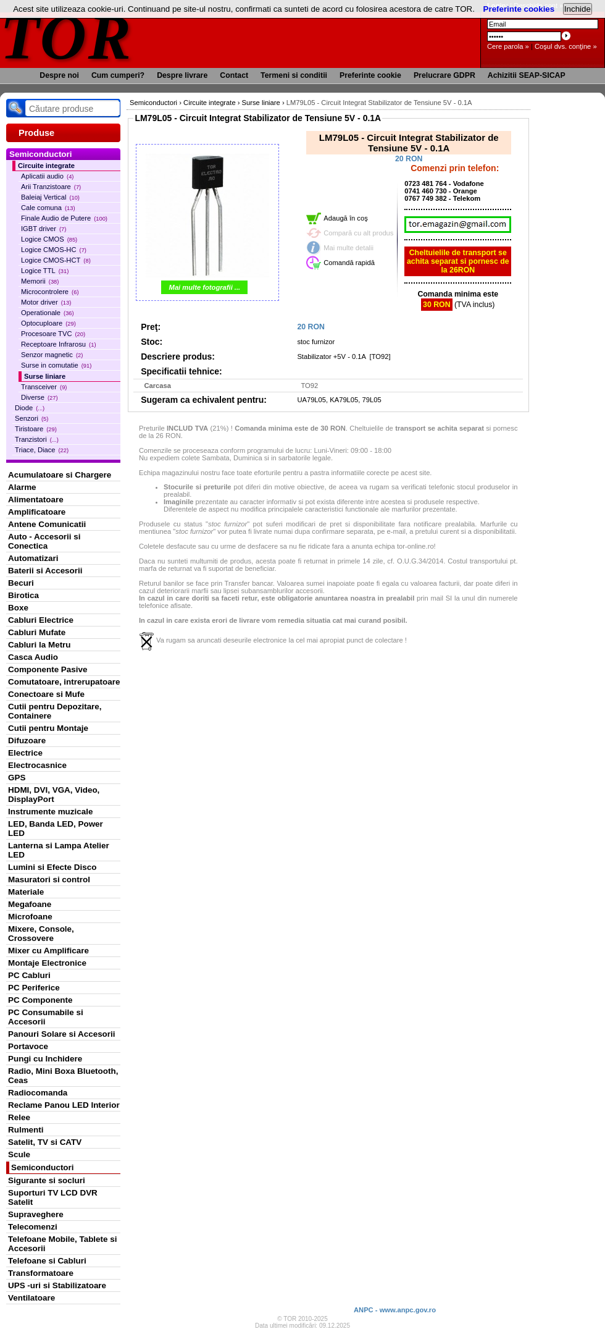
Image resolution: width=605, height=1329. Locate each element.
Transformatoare (40, 1273)
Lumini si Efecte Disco (52, 867)
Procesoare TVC (53, 333)
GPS (16, 777)
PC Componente (40, 1000)
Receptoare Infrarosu (58, 344)
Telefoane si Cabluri (47, 1260)
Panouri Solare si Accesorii (61, 1034)
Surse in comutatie (56, 365)
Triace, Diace (42, 450)
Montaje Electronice (47, 963)
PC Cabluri (29, 975)
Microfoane (30, 916)
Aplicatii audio (47, 176)
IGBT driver (43, 228)
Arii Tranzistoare (51, 186)
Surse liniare (44, 376)
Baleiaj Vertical (50, 197)
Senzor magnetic (52, 354)
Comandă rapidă (349, 262)
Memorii (40, 281)
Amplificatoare (36, 512)
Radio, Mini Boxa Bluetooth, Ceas (63, 1075)
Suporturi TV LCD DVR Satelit (53, 1197)
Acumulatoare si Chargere (59, 474)
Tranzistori (37, 439)
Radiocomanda (37, 1092)
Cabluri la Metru (39, 644)
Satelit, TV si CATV (44, 1142)
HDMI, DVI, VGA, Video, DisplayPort (53, 794)
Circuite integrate (46, 165)
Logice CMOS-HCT (56, 260)
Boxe (18, 607)
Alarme (22, 487)
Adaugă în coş (345, 218)
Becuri (21, 583)
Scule (19, 1154)
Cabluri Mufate (36, 632)
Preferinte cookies (519, 9)
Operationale (47, 312)
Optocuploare (48, 323)
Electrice (25, 752)
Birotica (23, 595)
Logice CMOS (49, 239)
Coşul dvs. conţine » (566, 46)
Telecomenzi (32, 1226)
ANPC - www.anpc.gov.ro (395, 1310)
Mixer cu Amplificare (48, 950)
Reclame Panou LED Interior (64, 1105)
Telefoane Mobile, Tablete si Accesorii (62, 1243)
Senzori (31, 418)
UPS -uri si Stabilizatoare (57, 1285)
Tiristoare (36, 428)
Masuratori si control (49, 879)
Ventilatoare (31, 1297)
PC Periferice (34, 987)
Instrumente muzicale (50, 811)
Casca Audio (33, 657)
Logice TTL (45, 270)
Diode (29, 407)
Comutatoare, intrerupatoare (64, 681)
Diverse (39, 397)
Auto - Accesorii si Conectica (44, 541)
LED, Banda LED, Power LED (55, 828)
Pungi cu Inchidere (45, 1058)
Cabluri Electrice (40, 620)
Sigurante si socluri (46, 1180)
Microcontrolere (50, 291)
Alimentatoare (36, 499)
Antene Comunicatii (47, 524)
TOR (66, 36)
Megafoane (29, 904)
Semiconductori (42, 1167)
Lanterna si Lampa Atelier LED (58, 850)
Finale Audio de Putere (64, 218)
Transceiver (44, 386)
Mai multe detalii (348, 247)
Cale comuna (48, 207)
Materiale (26, 892)
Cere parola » (508, 46)
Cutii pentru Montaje (48, 728)
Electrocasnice (37, 765)
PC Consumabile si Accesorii (45, 1017)
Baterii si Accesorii (45, 570)
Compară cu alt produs (358, 233)
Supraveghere (36, 1214)
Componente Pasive (47, 669)
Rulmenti (25, 1129)
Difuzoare (27, 740)
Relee (19, 1117)
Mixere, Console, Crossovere (41, 933)
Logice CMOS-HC (53, 249)
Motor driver (46, 302)
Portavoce (28, 1046)
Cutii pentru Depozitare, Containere (55, 711)
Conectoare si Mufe (46, 694)
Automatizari (33, 558)
